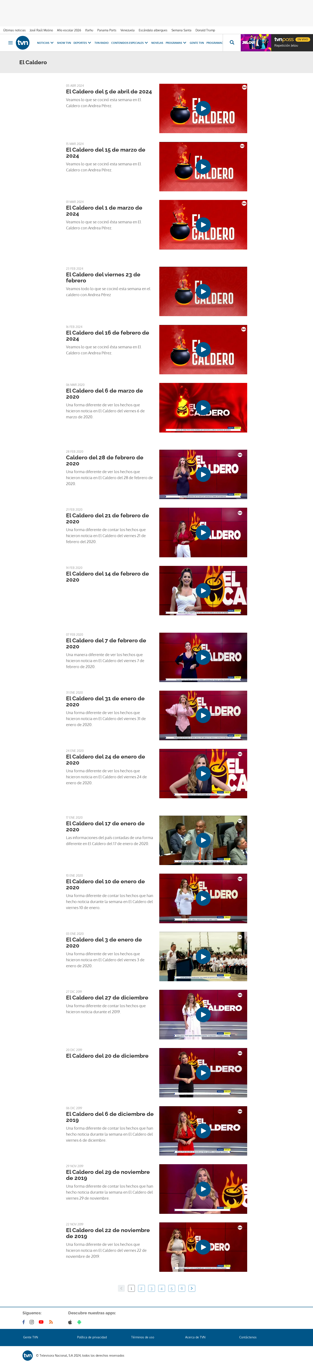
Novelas (157, 42)
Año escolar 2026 (69, 30)
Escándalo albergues (153, 30)
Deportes (83, 42)
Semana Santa (181, 30)
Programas (176, 42)
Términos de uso (142, 1337)
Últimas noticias (14, 30)
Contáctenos (248, 1337)
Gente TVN (197, 42)
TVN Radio (102, 42)
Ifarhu (89, 30)
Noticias (45, 42)
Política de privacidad (92, 1337)
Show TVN (64, 42)
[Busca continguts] (232, 42)
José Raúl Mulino (41, 30)
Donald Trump (205, 30)
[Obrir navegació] (10, 42)
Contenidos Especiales (130, 42)
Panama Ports (106, 30)
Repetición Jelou (286, 45)
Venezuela (127, 30)
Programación (217, 42)
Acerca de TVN (195, 1337)
